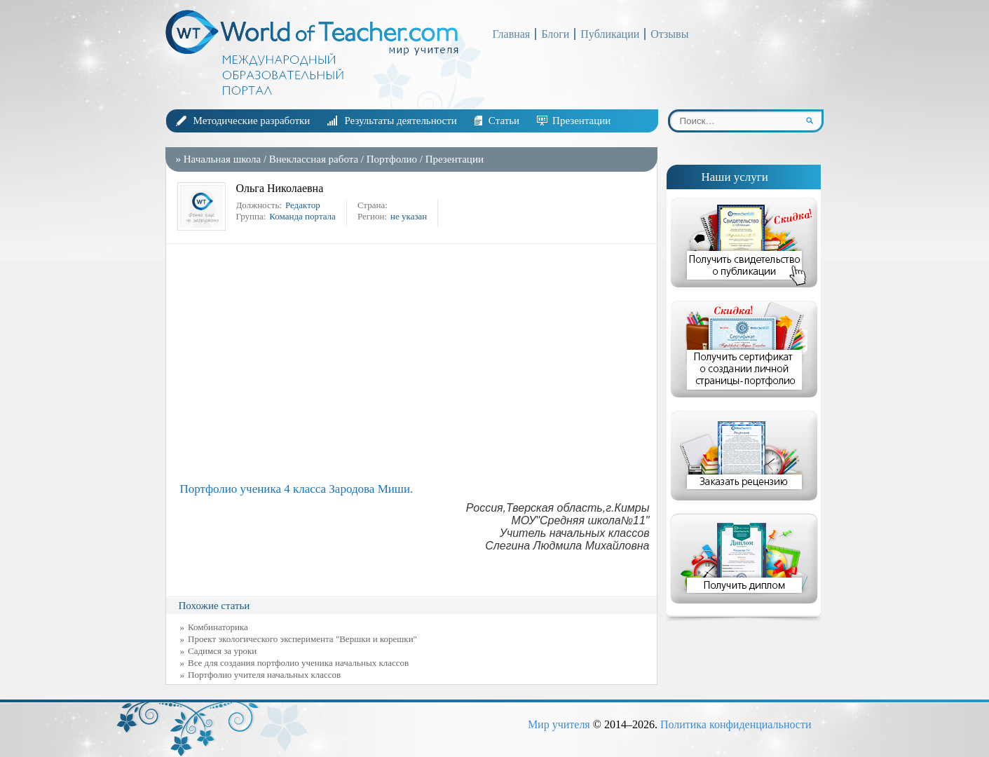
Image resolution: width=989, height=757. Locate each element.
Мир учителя (559, 724)
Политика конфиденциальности (736, 724)
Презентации (581, 120)
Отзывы (669, 34)
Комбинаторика (218, 627)
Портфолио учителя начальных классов (264, 674)
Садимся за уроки (222, 651)
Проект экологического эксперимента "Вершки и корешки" (302, 639)
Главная (512, 34)
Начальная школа (222, 159)
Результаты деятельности (400, 120)
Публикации (609, 34)
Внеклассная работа (315, 159)
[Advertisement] (415, 363)
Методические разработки (252, 120)
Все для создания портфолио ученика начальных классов (298, 662)
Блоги (555, 34)
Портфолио (392, 159)
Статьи (504, 120)
